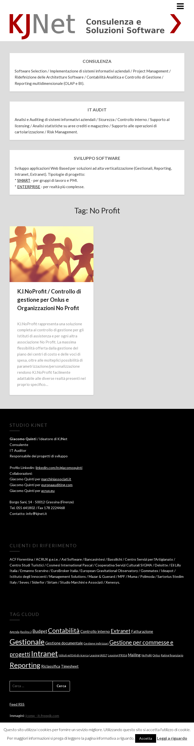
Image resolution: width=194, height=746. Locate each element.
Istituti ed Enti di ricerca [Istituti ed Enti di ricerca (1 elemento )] (74, 655)
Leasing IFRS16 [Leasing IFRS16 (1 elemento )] (117, 655)
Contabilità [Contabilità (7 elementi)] (64, 630)
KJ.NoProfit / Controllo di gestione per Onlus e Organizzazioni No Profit (49, 299)
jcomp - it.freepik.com (42, 715)
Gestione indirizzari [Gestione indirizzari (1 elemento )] (96, 643)
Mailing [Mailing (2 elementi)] (134, 655)
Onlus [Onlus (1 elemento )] (156, 655)
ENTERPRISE (28, 186)
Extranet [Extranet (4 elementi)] (120, 631)
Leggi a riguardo (172, 738)
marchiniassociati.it (56, 479)
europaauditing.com (56, 485)
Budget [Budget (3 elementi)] (39, 631)
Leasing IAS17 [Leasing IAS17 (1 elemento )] (98, 655)
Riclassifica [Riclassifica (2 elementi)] (50, 666)
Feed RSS (17, 704)
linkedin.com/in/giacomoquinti (59, 467)
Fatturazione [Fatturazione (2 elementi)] (142, 631)
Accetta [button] (145, 738)
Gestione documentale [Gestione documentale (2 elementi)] (64, 643)
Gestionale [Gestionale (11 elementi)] (27, 641)
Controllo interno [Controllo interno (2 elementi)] (95, 631)
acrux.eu (48, 490)
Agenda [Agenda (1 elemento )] (14, 631)
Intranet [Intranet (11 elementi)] (44, 653)
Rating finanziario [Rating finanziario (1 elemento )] (172, 655)
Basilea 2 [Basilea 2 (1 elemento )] (26, 631)
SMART (23, 180)
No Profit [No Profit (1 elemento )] (146, 655)
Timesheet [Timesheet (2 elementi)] (70, 666)
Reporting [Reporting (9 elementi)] (25, 665)
